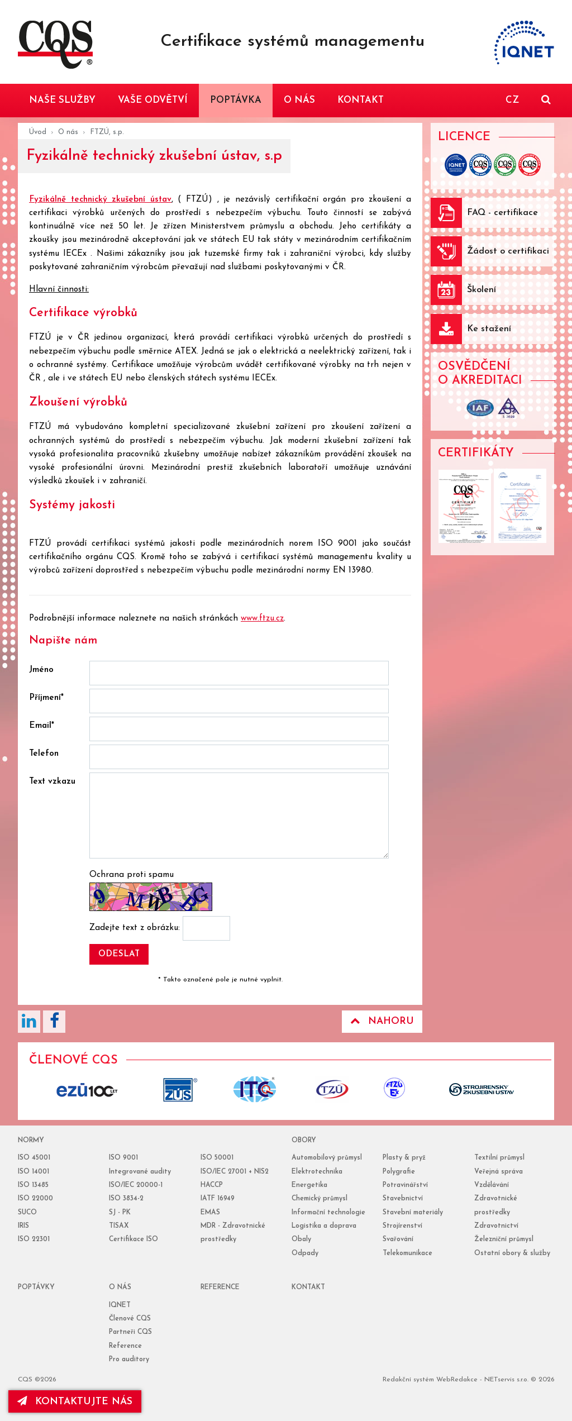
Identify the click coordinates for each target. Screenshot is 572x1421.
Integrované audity (140, 1172)
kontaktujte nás (74, 1401)
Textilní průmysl (499, 1158)
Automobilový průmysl (327, 1158)
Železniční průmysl (503, 1239)
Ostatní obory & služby (512, 1253)
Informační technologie (328, 1212)
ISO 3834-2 (126, 1198)
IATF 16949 (218, 1198)
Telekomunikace (407, 1253)
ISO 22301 (34, 1239)
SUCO (27, 1212)
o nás (120, 1287)
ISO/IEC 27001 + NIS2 (235, 1172)
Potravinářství (405, 1185)
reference (220, 1287)
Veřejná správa (498, 1172)
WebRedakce (457, 1379)
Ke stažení (489, 329)
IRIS (23, 1226)
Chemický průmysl (319, 1198)
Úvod (37, 132)
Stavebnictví (403, 1198)
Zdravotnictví (496, 1226)
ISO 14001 (33, 1172)
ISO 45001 (34, 1158)
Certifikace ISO (133, 1239)
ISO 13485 (33, 1185)
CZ (512, 100)
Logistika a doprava (324, 1226)
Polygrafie (399, 1172)
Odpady (305, 1253)
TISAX (118, 1226)
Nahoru (382, 1021)
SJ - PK (120, 1212)
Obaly (301, 1239)
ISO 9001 (123, 1158)
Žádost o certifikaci (508, 251)
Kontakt (308, 1287)
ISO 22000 (35, 1198)
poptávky (36, 1287)
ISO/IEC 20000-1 (136, 1185)
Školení (481, 289)
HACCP (212, 1185)
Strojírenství (402, 1226)
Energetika (309, 1185)
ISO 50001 (217, 1158)
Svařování (398, 1239)
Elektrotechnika (317, 1172)
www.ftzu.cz (262, 618)
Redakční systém (408, 1379)
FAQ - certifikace (502, 212)
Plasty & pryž (404, 1158)
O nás (68, 132)
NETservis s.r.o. (506, 1379)
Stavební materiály (413, 1212)
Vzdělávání (491, 1185)
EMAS (210, 1212)
